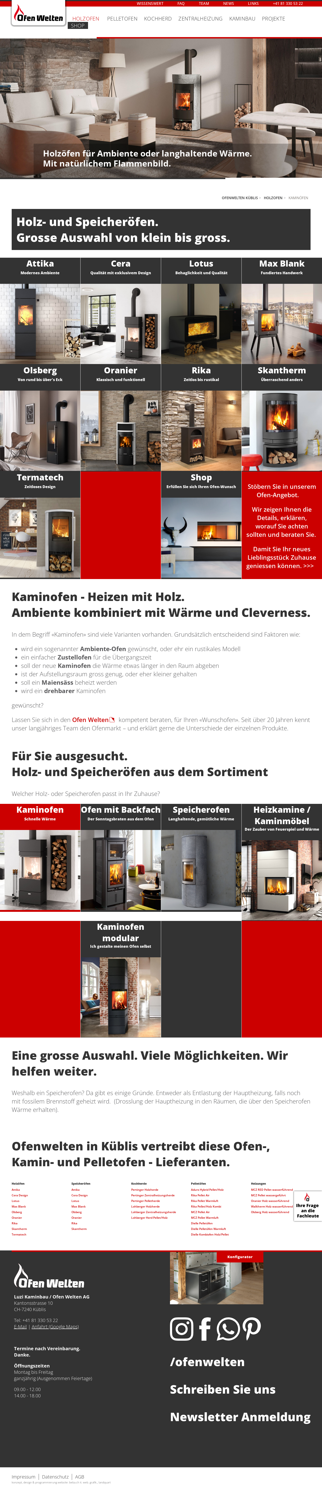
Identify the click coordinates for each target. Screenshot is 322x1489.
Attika (16, 1190)
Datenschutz (55, 1477)
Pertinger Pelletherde (145, 1201)
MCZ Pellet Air (200, 1212)
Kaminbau (242, 18)
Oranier (17, 1218)
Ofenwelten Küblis (240, 197)
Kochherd (158, 18)
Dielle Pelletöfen (202, 1223)
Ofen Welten (90, 719)
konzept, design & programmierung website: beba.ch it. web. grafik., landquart (61, 1482)
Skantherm (19, 1229)
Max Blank (19, 1206)
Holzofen (273, 197)
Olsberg (17, 1212)
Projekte (273, 18)
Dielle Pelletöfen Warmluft (208, 1229)
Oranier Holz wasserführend (270, 1201)
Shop (78, 25)
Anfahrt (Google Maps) (55, 1326)
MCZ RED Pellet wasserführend (272, 1190)
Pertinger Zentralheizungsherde (153, 1195)
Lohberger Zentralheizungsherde (153, 1212)
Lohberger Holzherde (145, 1206)
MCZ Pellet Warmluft (205, 1218)
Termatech (19, 1234)
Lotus (15, 1201)
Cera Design (20, 1195)
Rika (15, 1223)
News (228, 3)
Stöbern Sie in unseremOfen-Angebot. (282, 490)
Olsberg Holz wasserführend (270, 1212)
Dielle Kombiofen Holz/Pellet (210, 1234)
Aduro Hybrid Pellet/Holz (207, 1190)
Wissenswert (150, 3)
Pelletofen (122, 18)
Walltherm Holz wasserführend (272, 1206)
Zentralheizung (200, 18)
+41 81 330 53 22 (288, 3)
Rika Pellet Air (200, 1195)
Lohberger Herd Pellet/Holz (149, 1218)
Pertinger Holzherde (144, 1190)
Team (204, 3)
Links (253, 3)
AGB (79, 1477)
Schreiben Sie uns (223, 1389)
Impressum (23, 1477)
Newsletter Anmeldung (240, 1417)
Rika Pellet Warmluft (204, 1201)
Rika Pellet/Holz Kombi (206, 1206)
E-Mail (20, 1326)
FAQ (181, 3)
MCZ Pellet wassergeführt (268, 1195)
